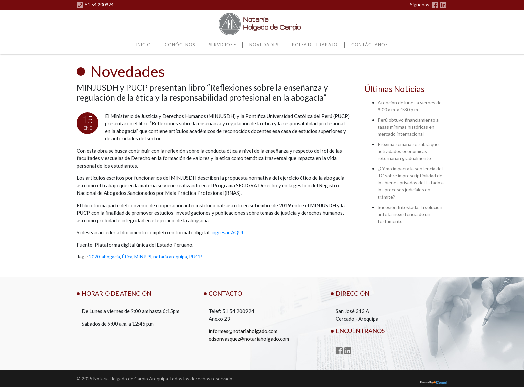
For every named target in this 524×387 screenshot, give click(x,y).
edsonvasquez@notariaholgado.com (249, 339)
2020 (94, 256)
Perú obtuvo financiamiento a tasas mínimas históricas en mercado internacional (408, 127)
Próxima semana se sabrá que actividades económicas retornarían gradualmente (408, 151)
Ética (127, 256)
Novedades (263, 44)
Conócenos (180, 44)
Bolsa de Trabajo (315, 44)
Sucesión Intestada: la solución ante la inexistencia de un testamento (410, 214)
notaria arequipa (170, 256)
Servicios (221, 44)
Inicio (143, 44)
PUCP (195, 256)
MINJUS (142, 256)
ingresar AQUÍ (227, 232)
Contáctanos (369, 44)
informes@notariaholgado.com (243, 331)
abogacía (111, 256)
